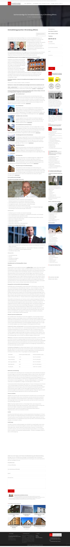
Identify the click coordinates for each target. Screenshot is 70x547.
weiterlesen (28, 103)
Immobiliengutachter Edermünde (26, 515)
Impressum (37, 536)
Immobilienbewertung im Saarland (55, 541)
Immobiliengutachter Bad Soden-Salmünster (26, 527)
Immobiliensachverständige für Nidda (13, 515)
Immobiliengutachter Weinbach (39, 526)
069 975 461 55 (52, 39)
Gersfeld (34, 88)
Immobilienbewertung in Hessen (55, 537)
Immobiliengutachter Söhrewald (14, 527)
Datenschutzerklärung (39, 537)
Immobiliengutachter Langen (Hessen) (39, 515)
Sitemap (37, 535)
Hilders (9, 87)
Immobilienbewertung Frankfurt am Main (14, 536)
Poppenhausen (40, 88)
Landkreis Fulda (14, 87)
